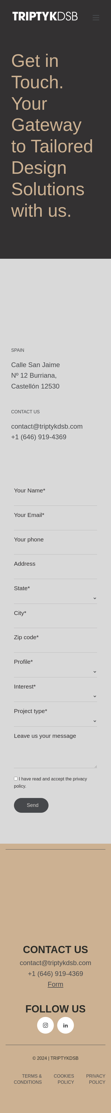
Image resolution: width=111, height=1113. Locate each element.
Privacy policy (95, 1079)
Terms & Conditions (28, 1079)
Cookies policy (64, 1079)
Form (55, 984)
